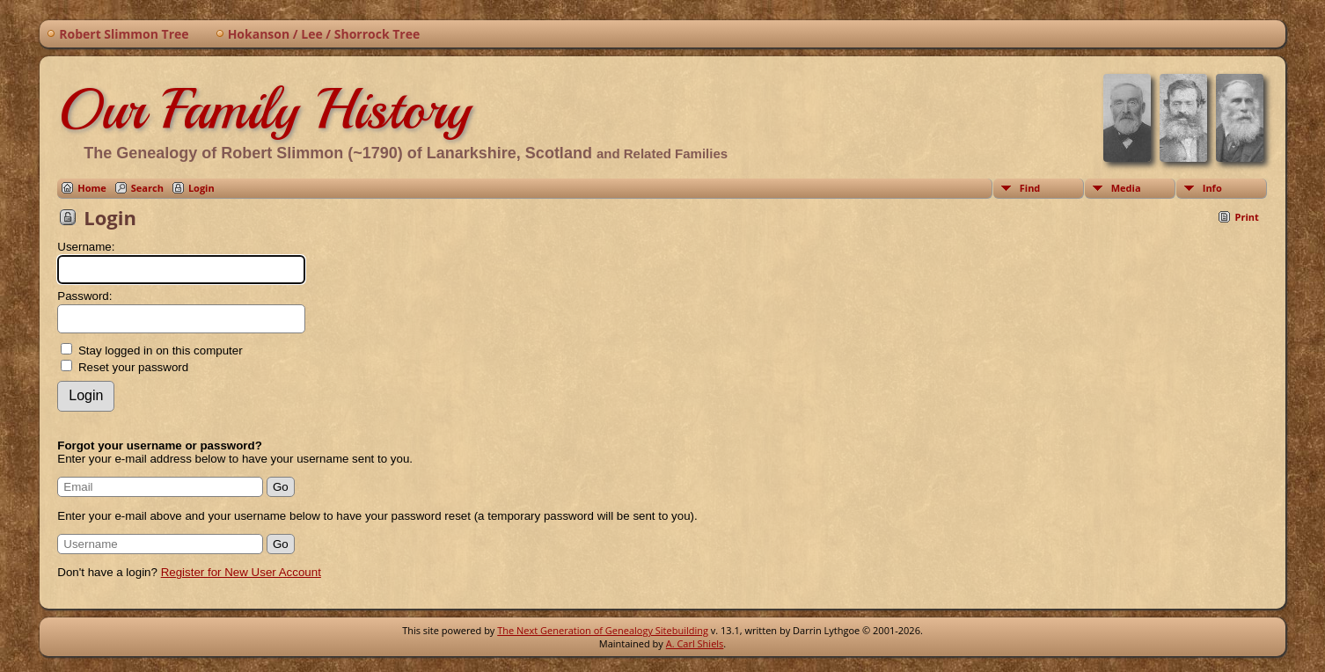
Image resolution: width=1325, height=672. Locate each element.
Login (201, 187)
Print (1246, 216)
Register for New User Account (241, 572)
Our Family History (264, 109)
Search (147, 187)
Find (1030, 187)
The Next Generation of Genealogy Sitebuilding (602, 630)
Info (1212, 187)
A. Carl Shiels (695, 643)
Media (1126, 187)
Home (91, 187)
